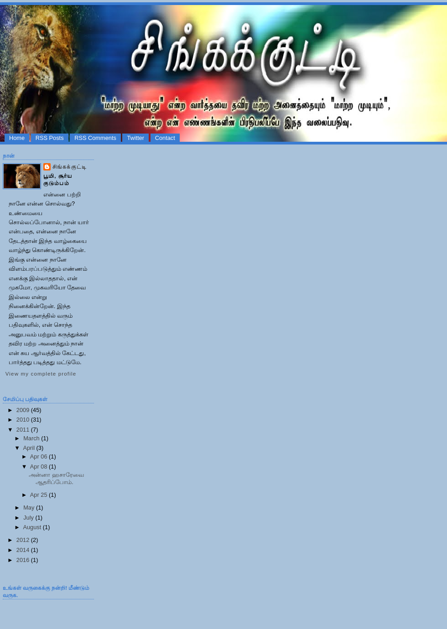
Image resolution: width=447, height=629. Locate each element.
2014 (23, 550)
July (29, 517)
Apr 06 (39, 456)
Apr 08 (39, 466)
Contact (165, 137)
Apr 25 (39, 494)
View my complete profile (40, 373)
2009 (23, 410)
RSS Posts (50, 137)
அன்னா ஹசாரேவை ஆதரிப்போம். (56, 478)
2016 (23, 560)
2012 (23, 539)
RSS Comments (95, 137)
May (29, 507)
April (29, 447)
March (32, 438)
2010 (23, 419)
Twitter (135, 137)
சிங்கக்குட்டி (69, 167)
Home (17, 137)
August (32, 527)
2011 (23, 429)
